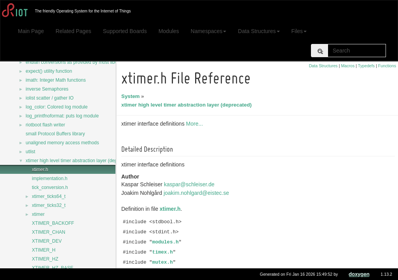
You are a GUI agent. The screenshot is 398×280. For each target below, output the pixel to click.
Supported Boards (125, 31)
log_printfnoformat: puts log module (62, 116)
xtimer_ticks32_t (49, 205)
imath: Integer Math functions (56, 80)
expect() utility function (49, 71)
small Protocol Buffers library (55, 133)
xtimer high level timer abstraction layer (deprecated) (80, 160)
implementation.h (49, 178)
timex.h (164, 252)
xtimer (38, 214)
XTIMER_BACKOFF (53, 223)
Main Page (31, 31)
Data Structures (258, 31)
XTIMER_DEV (47, 241)
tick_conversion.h (50, 187)
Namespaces (209, 31)
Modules (169, 31)
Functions (387, 65)
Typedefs (366, 65)
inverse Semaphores (47, 89)
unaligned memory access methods (62, 142)
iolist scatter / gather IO (49, 98)
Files (299, 31)
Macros (347, 65)
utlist (30, 151)
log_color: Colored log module (56, 107)
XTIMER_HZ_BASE (52, 268)
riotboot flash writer (45, 125)
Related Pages (73, 31)
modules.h (167, 242)
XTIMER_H (44, 250)
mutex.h (164, 262)
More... (195, 124)
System (131, 96)
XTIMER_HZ (45, 259)
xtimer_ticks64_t (49, 196)
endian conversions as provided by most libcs (72, 62)
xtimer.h (40, 169)
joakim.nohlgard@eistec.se (197, 193)
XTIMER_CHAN (48, 232)
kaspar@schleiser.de (190, 184)
